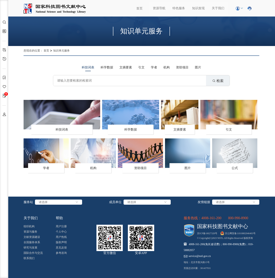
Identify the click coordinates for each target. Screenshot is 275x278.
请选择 (58, 202)
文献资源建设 (32, 237)
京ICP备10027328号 (207, 233)
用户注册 (61, 226)
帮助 (59, 218)
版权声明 (61, 242)
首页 (139, 8)
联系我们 (29, 258)
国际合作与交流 (33, 252)
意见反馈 (61, 247)
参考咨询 (61, 252)
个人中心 (61, 231)
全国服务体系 (32, 242)
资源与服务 (30, 231)
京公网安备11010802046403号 (240, 233)
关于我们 (218, 8)
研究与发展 (30, 247)
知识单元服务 (61, 50)
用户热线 (61, 237)
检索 (218, 81)
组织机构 (29, 226)
